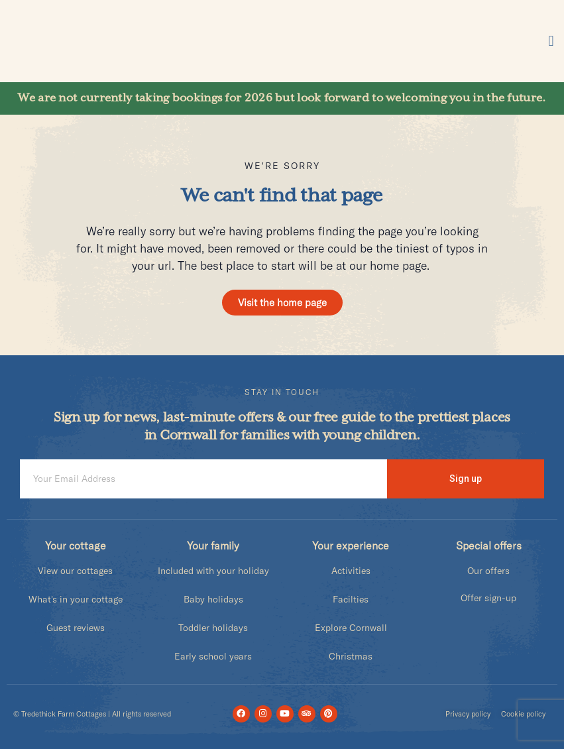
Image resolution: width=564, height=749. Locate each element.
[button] (551, 41)
